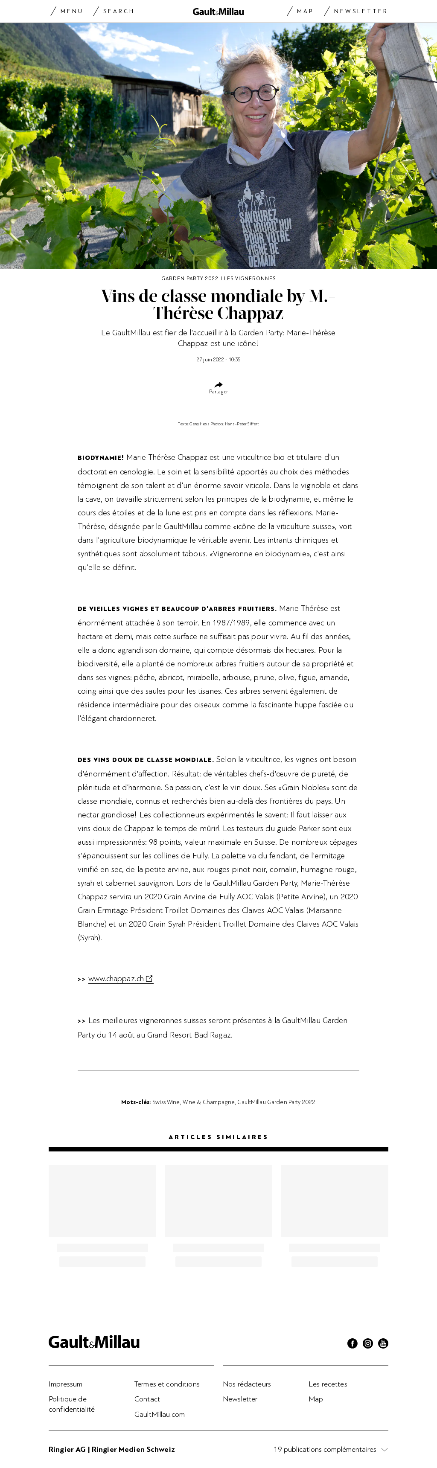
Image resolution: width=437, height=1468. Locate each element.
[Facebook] (352, 1344)
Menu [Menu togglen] (72, 11)
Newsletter (361, 11)
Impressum (65, 1384)
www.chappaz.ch (116, 978)
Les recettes (328, 1384)
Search (119, 11)
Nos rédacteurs (247, 1384)
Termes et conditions (167, 1384)
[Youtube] (383, 1344)
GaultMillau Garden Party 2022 (276, 1102)
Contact (147, 1399)
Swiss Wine (166, 1102)
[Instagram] (368, 1344)
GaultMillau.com (159, 1414)
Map (305, 11)
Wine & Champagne (209, 1102)
